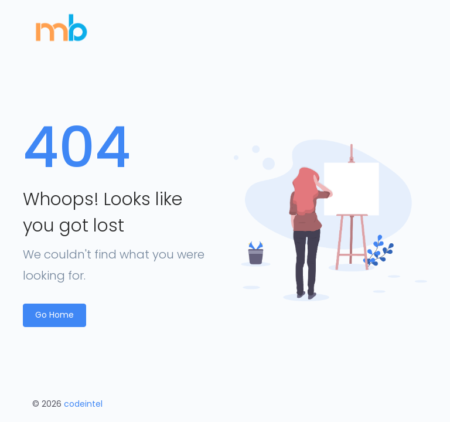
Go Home (54, 315)
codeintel (83, 404)
